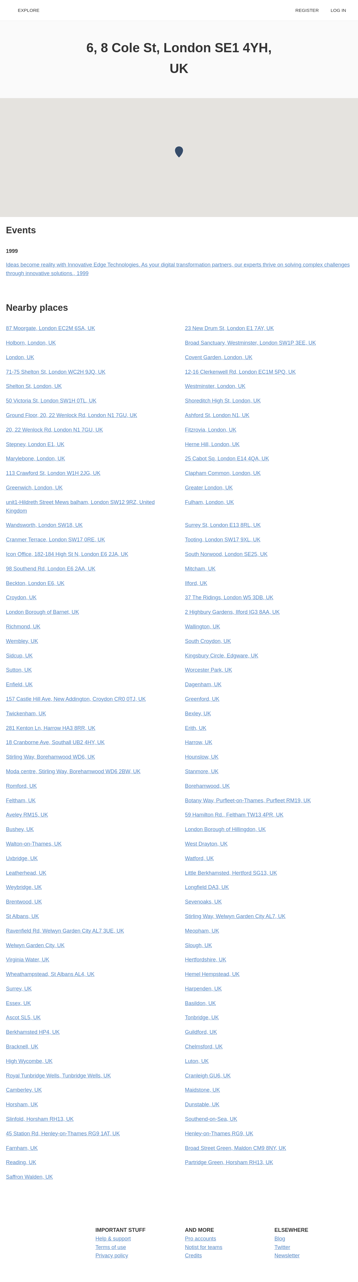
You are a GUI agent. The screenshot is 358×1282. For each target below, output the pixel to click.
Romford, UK (21, 786)
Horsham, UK (22, 1104)
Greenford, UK (202, 699)
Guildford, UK (201, 1032)
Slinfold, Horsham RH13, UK (40, 1119)
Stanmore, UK (201, 771)
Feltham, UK (21, 801)
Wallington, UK (202, 627)
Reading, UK (21, 1162)
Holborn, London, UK (31, 343)
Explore (28, 10)
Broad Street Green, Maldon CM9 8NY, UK (235, 1148)
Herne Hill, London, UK (212, 444)
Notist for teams (203, 1247)
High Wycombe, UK (29, 1061)
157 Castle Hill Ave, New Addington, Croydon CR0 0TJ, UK (76, 699)
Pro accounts (200, 1239)
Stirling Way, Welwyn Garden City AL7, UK (235, 916)
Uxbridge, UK (22, 858)
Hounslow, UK (201, 757)
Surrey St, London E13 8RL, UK (223, 525)
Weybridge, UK (24, 887)
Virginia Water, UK (27, 960)
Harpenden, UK (203, 989)
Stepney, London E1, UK (35, 444)
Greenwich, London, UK (34, 488)
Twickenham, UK (26, 714)
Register (307, 10)
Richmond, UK (23, 627)
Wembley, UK (22, 641)
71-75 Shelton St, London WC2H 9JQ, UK (55, 372)
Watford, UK (199, 858)
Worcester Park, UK (208, 670)
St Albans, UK (22, 916)
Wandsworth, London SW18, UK (44, 525)
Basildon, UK (200, 1003)
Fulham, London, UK (209, 502)
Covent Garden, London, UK (218, 357)
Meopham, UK (202, 931)
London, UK (20, 357)
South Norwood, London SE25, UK (226, 554)
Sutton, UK (19, 670)
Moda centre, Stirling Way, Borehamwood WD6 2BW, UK (73, 771)
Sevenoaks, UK (203, 902)
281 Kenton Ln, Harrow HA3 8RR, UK (50, 728)
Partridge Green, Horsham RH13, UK (229, 1162)
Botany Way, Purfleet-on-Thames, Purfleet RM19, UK (248, 801)
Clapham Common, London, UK (223, 473)
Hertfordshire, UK (205, 960)
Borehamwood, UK (207, 786)
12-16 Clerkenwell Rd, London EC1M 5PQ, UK (240, 372)
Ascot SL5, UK (23, 1017)
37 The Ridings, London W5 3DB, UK (229, 597)
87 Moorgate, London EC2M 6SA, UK (50, 328)
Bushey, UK (20, 829)
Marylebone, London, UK (35, 459)
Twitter (282, 1247)
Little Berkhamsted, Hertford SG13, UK (231, 873)
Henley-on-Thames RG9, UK (219, 1134)
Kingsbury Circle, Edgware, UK (221, 656)
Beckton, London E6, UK (35, 583)
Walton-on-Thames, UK (33, 844)
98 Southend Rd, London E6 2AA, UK (50, 569)
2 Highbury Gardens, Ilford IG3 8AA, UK (232, 612)
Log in (338, 10)
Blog (280, 1239)
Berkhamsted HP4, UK (33, 1032)
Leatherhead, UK (26, 873)
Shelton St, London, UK (34, 386)
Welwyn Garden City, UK (35, 945)
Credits (193, 1256)
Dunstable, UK (202, 1104)
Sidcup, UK (19, 656)
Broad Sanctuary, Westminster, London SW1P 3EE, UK (250, 343)
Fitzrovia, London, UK (210, 430)
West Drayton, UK (206, 844)
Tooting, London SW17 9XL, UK (222, 540)
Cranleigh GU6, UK (208, 1076)
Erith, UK (195, 728)
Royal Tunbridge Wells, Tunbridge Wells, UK (58, 1076)
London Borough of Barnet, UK (42, 612)
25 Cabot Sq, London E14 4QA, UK (227, 459)
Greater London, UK (209, 488)
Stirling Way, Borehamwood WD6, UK (50, 757)
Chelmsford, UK (204, 1047)
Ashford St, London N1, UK (217, 415)
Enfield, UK (19, 684)
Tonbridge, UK (202, 1017)
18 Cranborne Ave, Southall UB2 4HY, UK (55, 742)
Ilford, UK (196, 583)
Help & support (113, 1239)
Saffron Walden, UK (29, 1177)
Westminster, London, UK (215, 386)
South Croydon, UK (208, 641)
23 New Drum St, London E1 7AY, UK (229, 328)
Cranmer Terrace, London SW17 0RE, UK (55, 540)
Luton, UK (197, 1061)
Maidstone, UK (202, 1090)
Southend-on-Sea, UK (211, 1119)
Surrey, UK (19, 989)
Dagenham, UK (203, 684)
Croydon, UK (21, 597)
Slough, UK (198, 945)
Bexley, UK (198, 714)
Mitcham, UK (200, 569)
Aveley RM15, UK (27, 815)
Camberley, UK (24, 1090)
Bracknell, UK (22, 1047)
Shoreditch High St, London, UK (223, 401)
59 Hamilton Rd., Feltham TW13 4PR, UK (234, 815)
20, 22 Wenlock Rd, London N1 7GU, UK (54, 430)
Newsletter (287, 1256)
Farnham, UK (22, 1148)
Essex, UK (18, 1003)
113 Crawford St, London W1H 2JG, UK (53, 473)
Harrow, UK (198, 742)
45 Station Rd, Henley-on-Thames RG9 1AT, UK (63, 1134)
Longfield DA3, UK (207, 887)
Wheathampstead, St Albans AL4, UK (50, 974)
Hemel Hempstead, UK (212, 974)
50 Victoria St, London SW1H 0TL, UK (51, 401)
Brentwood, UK (24, 902)
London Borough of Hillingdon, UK (225, 829)
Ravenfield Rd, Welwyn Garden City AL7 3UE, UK (65, 931)
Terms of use (111, 1247)
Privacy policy (112, 1256)
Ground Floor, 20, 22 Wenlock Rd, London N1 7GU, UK (71, 415)
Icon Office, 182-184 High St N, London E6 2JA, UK (67, 554)
